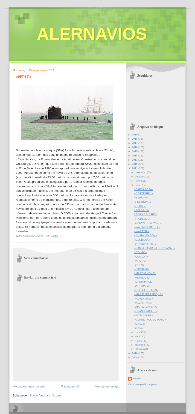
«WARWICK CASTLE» (147, 227)
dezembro (141, 172)
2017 (135, 143)
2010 (135, 353)
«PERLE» (140, 206)
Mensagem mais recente (29, 386)
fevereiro (140, 344)
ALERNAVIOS (92, 33)
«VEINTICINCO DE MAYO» (150, 319)
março (139, 340)
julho (138, 181)
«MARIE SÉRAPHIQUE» (148, 294)
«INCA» (138, 328)
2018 (135, 138)
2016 (135, 147)
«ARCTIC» (140, 260)
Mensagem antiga (107, 386)
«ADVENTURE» (143, 298)
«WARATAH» (141, 231)
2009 (135, 357)
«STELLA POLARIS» (146, 290)
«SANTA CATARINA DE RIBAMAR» (154, 248)
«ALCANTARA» (143, 302)
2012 (135, 164)
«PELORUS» (141, 210)
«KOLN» (139, 265)
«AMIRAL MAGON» (145, 235)
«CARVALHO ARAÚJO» (148, 223)
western (137, 378)
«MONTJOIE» (142, 277)
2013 (135, 159)
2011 (135, 168)
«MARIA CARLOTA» (146, 307)
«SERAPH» (141, 197)
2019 (135, 134)
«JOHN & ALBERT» (145, 214)
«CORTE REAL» (144, 193)
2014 (135, 155)
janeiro (139, 349)
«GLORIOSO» (142, 239)
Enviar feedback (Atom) (45, 395)
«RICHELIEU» (142, 218)
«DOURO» (140, 252)
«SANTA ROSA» (143, 189)
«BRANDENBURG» (145, 311)
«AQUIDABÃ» (142, 286)
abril (137, 336)
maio (138, 332)
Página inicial (70, 386)
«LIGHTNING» (142, 202)
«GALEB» (140, 323)
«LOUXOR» (141, 256)
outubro (139, 176)
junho (138, 185)
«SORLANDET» (143, 315)
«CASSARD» (142, 269)
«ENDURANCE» (143, 281)
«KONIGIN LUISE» (145, 244)
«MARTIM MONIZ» (145, 273)
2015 (135, 151)
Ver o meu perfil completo (142, 384)
